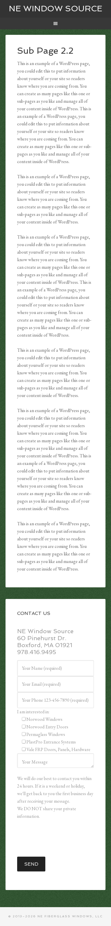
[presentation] (61, 838)
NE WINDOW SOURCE (55, 8)
